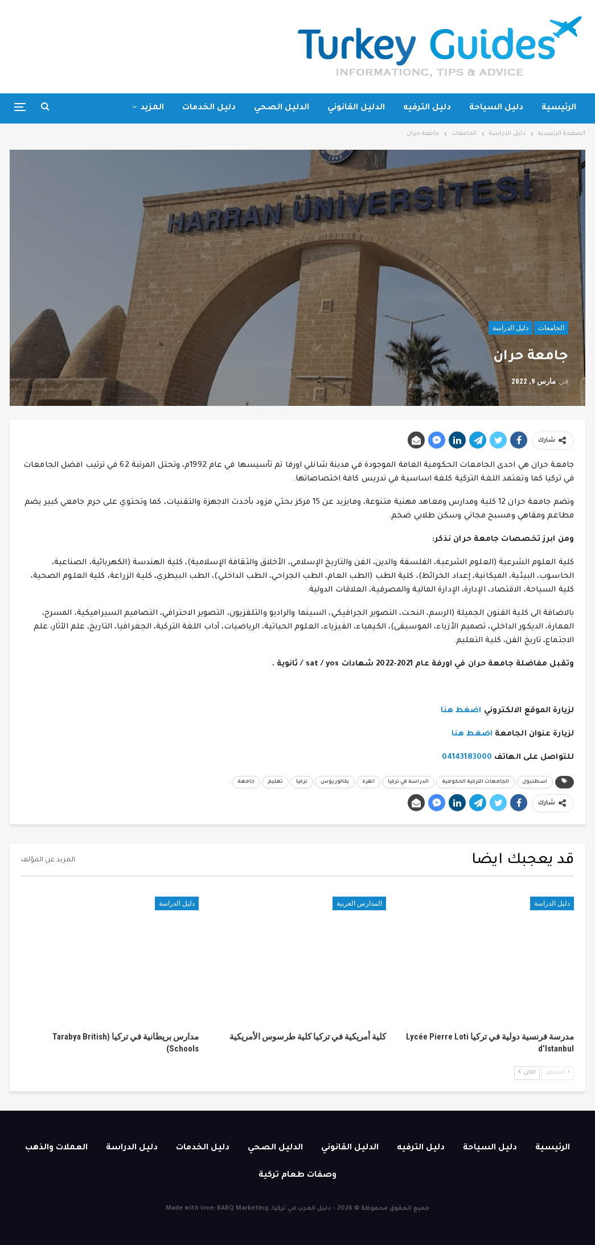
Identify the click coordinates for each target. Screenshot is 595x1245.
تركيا (301, 782)
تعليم (275, 782)
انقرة (368, 782)
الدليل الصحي (281, 108)
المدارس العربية (359, 903)
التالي (527, 1072)
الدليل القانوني (356, 108)
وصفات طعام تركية (297, 1175)
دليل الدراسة (510, 328)
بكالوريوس (335, 782)
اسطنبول (534, 782)
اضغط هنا (461, 710)
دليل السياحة (496, 108)
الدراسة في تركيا (408, 782)
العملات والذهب (56, 1148)
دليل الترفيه (427, 108)
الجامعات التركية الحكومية (475, 782)
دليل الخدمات (209, 108)
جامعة (246, 782)
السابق (557, 1072)
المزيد (152, 108)
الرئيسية (558, 108)
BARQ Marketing (242, 1208)
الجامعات (551, 328)
